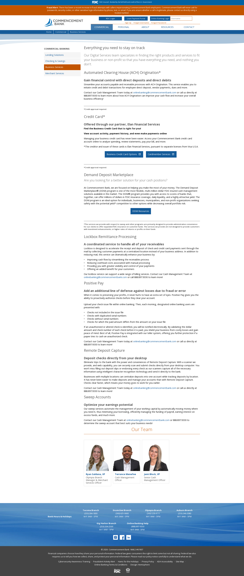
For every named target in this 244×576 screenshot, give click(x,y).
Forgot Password (158, 23)
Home (49, 32)
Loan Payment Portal (136, 18)
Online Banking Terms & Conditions (110, 564)
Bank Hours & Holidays (59, 516)
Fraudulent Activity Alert (104, 561)
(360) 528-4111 (153, 513)
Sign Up (128, 23)
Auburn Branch (184, 510)
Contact (189, 27)
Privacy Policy (148, 561)
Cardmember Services (161, 154)
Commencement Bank (119, 549)
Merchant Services (54, 73)
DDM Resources (140, 211)
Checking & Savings (55, 61)
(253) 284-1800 (90, 513)
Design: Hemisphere (140, 564)
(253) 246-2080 (184, 513)
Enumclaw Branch (122, 510)
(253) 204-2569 (106, 526)
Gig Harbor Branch (106, 523)
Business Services (54, 67)
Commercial (101, 27)
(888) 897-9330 (137, 526)
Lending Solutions (54, 54)
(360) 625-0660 (122, 513)
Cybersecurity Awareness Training (74, 561)
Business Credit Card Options (124, 154)
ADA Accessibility (165, 561)
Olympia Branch (153, 510)
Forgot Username (141, 23)
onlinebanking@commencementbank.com (154, 92)
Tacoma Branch (91, 510)
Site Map (180, 561)
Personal (123, 27)
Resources (167, 27)
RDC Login (110, 18)
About (145, 27)
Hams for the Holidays (128, 561)
